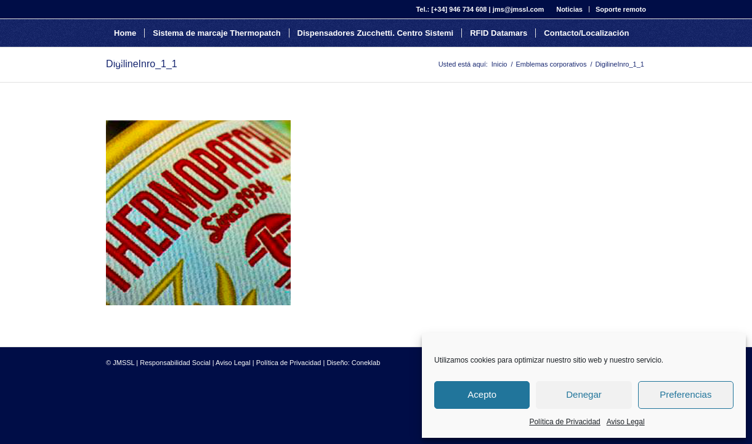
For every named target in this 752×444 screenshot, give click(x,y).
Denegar (584, 394)
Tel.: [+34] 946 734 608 (451, 9)
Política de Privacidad (564, 421)
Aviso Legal (626, 421)
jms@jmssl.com (518, 9)
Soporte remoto (621, 9)
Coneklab (366, 362)
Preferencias (685, 394)
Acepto (481, 394)
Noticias (569, 9)
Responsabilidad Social (175, 362)
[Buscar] (118, 61)
